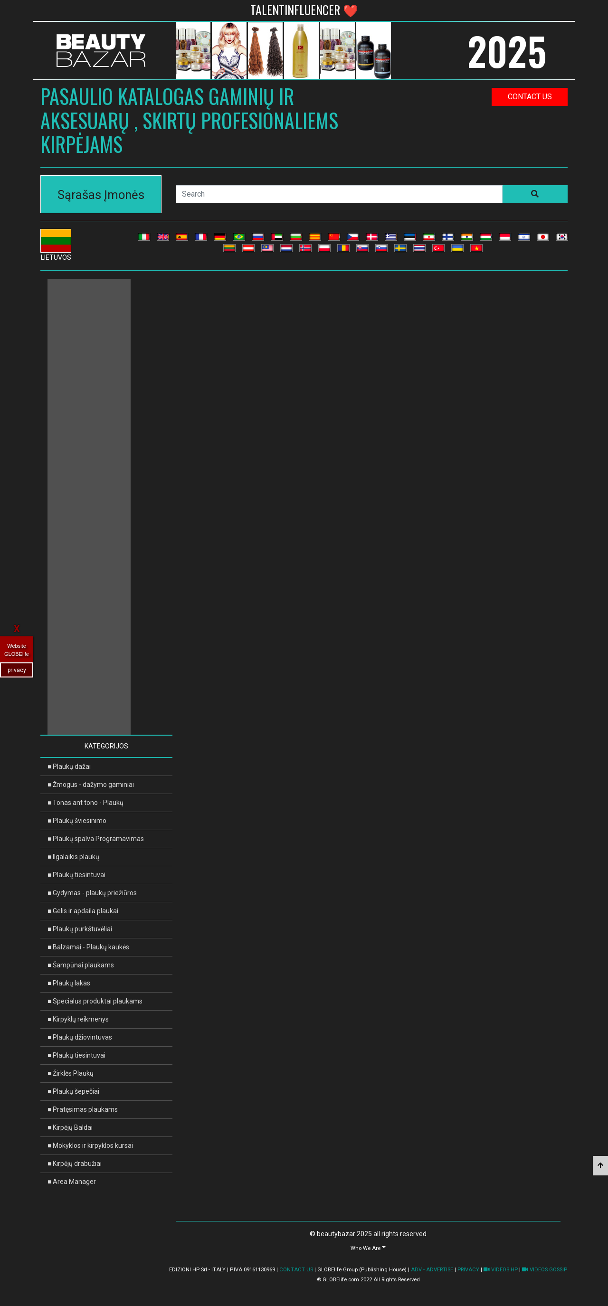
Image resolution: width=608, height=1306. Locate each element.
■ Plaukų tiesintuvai (76, 875)
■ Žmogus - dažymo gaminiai (91, 784)
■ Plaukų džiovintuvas (80, 1037)
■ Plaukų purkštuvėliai (80, 929)
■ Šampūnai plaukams (81, 965)
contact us (530, 96)
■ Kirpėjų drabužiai (75, 1163)
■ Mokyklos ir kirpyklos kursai (90, 1145)
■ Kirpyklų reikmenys (78, 1019)
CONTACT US (296, 1270)
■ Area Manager (72, 1181)
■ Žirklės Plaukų (71, 1073)
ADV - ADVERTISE (432, 1270)
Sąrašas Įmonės (100, 195)
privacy (17, 670)
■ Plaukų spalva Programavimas (96, 838)
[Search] (339, 194)
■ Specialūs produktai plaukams (95, 1001)
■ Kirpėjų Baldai (70, 1127)
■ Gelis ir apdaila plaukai (83, 911)
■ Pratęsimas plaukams (83, 1109)
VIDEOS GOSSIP (544, 1270)
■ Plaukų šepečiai (73, 1091)
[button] (368, 1248)
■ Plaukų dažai (69, 766)
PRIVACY (468, 1270)
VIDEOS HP (501, 1270)
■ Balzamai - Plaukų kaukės (88, 947)
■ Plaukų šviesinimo (77, 820)
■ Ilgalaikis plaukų (73, 857)
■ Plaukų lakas (69, 983)
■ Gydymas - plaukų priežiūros (92, 893)
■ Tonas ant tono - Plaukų (86, 802)
